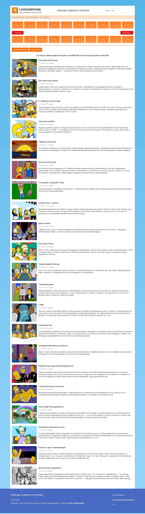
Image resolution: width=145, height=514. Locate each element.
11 (79, 25)
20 (128, 39)
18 (115, 39)
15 (103, 25)
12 (79, 39)
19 (128, 25)
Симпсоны (18, 17)
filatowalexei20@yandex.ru (123, 499)
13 (91, 25)
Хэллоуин (84, 10)
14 (91, 39)
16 (103, 39)
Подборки (72, 10)
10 (66, 39)
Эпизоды (61, 10)
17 (115, 25)
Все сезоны (32, 17)
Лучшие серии (20, 49)
